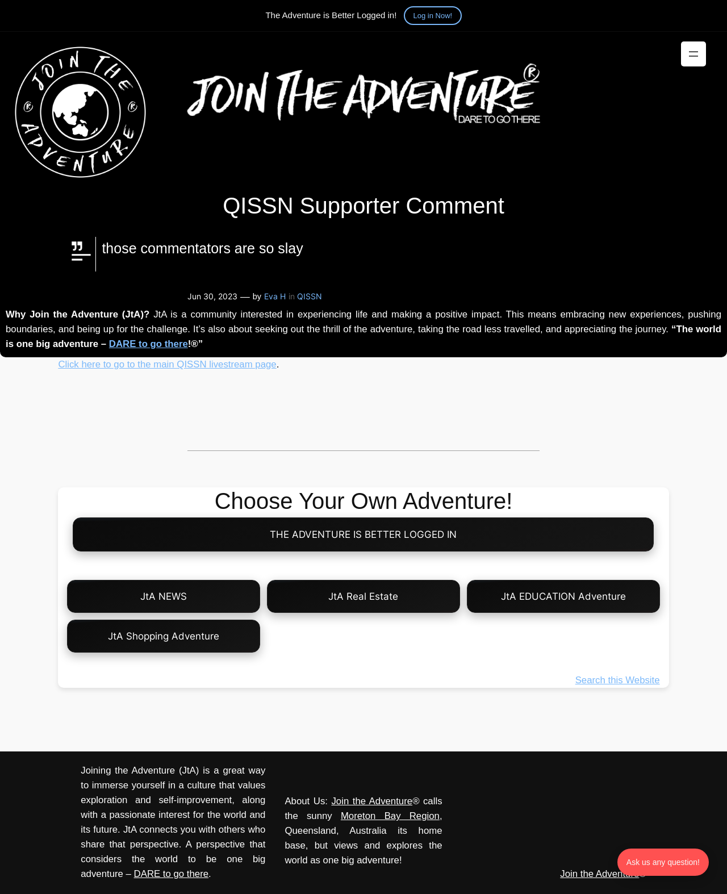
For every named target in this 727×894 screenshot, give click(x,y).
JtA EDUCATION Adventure (563, 596)
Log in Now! (433, 15)
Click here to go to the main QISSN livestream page (167, 364)
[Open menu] (693, 54)
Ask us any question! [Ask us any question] (663, 862)
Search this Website (617, 680)
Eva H (275, 296)
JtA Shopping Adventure (163, 636)
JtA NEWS (163, 596)
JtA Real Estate (363, 596)
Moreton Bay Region (390, 816)
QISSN (309, 296)
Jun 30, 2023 (212, 296)
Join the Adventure (371, 801)
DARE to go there (148, 344)
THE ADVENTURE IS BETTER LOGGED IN (363, 534)
